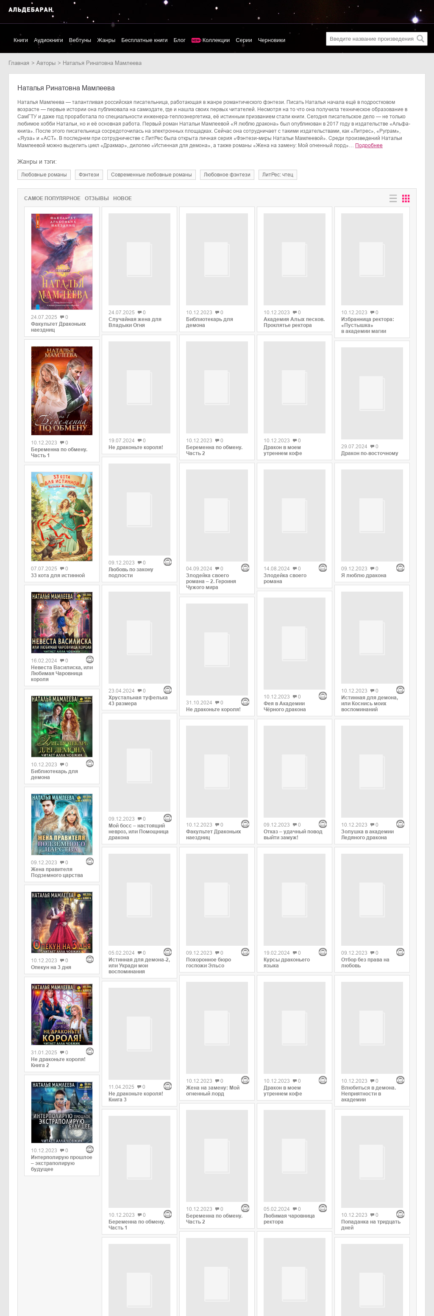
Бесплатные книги (144, 40)
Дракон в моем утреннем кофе (283, 440)
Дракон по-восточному (369, 449)
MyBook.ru (86, 1272)
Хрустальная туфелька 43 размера (138, 642)
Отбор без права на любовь (365, 838)
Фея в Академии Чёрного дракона (285, 636)
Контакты (20, 1272)
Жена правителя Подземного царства (57, 872)
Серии (244, 40)
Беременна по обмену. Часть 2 (214, 453)
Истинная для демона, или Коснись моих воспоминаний (369, 639)
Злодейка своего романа (285, 538)
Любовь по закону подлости (130, 544)
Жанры (106, 40)
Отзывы (97, 198)
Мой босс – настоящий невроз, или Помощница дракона (138, 743)
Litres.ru (83, 1254)
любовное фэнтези (227, 175)
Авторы (46, 63)
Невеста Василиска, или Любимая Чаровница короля (62, 673)
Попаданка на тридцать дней (371, 1040)
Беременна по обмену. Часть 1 (59, 452)
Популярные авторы (34, 1263)
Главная (18, 63)
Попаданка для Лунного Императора (294, 1126)
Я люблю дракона (364, 541)
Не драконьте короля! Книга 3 (135, 947)
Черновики (272, 40)
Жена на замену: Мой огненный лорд (212, 943)
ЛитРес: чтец (277, 175)
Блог (180, 40)
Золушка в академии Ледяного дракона (367, 740)
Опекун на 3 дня (51, 967)
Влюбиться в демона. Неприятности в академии (368, 939)
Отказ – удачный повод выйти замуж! (293, 734)
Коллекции (216, 40)
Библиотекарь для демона (54, 774)
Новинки (19, 1254)
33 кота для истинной (58, 575)
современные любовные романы (151, 175)
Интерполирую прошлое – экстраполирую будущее (61, 1163)
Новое (122, 198)
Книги (21, 40)
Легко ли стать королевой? (359, 1138)
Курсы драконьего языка (287, 832)
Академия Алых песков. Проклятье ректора (294, 314)
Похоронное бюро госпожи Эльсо (208, 845)
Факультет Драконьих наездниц (58, 327)
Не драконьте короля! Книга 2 (58, 1062)
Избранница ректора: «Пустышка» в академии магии (367, 321)
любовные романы (44, 175)
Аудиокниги (48, 40)
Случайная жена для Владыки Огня (134, 327)
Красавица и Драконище (216, 1136)
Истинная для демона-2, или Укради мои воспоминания (139, 846)
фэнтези (89, 175)
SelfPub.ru (86, 1263)
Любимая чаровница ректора (289, 1028)
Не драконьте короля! (135, 449)
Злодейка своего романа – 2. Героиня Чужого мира (211, 554)
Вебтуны (80, 40)
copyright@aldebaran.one (394, 1241)
